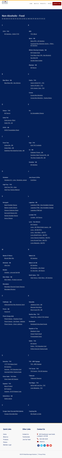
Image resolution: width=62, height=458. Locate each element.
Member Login (56, 6)
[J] (22, 19)
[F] (15, 19)
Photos (50, 6)
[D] (11, 19)
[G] (17, 19)
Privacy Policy (42, 454)
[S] (38, 19)
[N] (31, 19)
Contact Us (26, 434)
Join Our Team (27, 439)
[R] (35, 19)
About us (5, 437)
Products (43, 6)
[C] (9, 19)
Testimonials (26, 437)
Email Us (42, 441)
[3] (2, 19)
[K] (24, 19)
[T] (40, 19)
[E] (13, 19)
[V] (42, 19)
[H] (20, 19)
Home (31, 6)
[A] (4, 19)
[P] (33, 19)
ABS (4, 6)
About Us (36, 6)
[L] (26, 19)
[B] (7, 19)
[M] (29, 19)
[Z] (44, 19)
